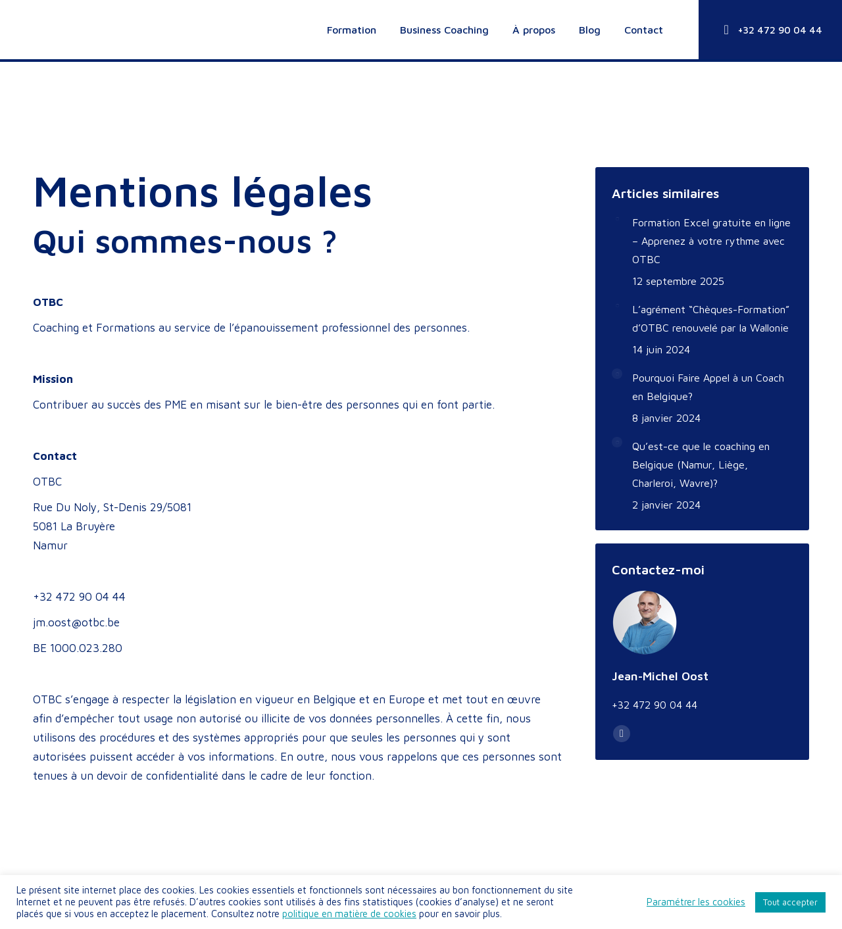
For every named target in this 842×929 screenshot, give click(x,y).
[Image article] (617, 218)
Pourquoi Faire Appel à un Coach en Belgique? (708, 387)
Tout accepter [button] (790, 902)
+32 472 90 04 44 (770, 29)
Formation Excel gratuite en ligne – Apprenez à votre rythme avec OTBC (711, 240)
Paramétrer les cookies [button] (696, 901)
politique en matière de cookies (349, 913)
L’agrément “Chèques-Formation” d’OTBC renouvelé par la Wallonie (710, 318)
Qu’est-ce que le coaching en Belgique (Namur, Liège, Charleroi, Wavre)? (701, 464)
